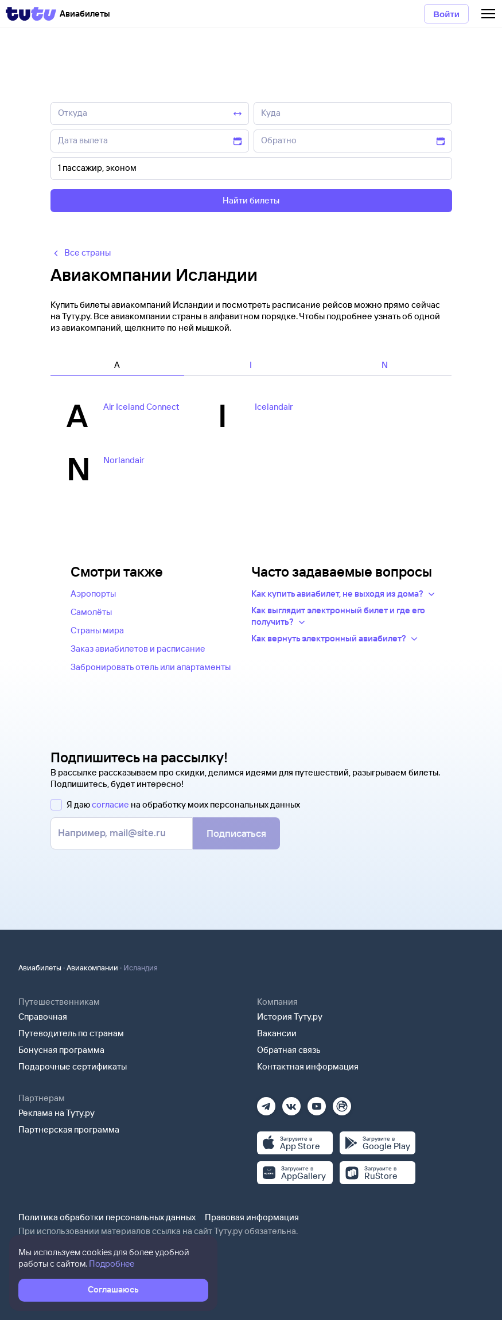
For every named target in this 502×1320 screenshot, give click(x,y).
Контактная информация (308, 1066)
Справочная (42, 1016)
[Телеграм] (266, 1102)
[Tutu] (31, 14)
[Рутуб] (342, 1102)
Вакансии (277, 1033)
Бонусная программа (61, 1049)
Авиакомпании (92, 967)
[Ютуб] (317, 1102)
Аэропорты (93, 593)
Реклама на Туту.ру (56, 1112)
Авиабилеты (39, 967)
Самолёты (91, 611)
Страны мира (97, 630)
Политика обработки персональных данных (107, 1217)
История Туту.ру (289, 1016)
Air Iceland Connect (141, 406)
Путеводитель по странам (71, 1033)
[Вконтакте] (291, 1102)
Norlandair (124, 460)
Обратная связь (289, 1049)
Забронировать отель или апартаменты (151, 666)
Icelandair (274, 406)
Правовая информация (252, 1217)
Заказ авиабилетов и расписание (138, 648)
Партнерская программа (68, 1129)
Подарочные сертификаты (72, 1066)
